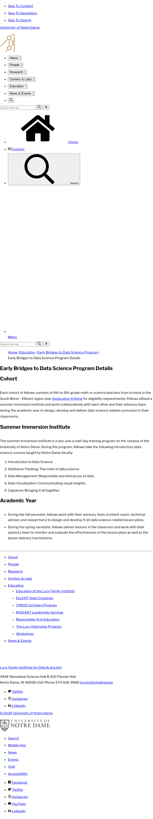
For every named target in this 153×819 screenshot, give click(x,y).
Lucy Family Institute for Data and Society (76, 43)
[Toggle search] (11, 100)
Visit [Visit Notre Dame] (11, 767)
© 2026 (6, 713)
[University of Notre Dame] (25, 730)
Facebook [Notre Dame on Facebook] (17, 783)
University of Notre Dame (20, 28)
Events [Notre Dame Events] (13, 760)
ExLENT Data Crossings (34, 598)
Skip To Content (20, 6)
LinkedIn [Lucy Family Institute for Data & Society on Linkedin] (17, 706)
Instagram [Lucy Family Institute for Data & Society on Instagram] (18, 699)
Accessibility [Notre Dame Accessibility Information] (18, 774)
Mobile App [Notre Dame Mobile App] (17, 745)
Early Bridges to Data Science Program (67, 352)
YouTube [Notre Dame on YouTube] (17, 804)
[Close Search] (46, 107)
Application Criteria (67, 399)
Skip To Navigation (22, 13)
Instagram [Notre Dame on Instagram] (18, 797)
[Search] (39, 107)
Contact (16, 149)
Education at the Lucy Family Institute (45, 591)
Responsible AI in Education (38, 619)
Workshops (25, 634)
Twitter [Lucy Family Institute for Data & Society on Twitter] (15, 692)
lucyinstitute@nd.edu (96, 682)
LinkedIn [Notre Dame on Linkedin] (17, 811)
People (15, 65)
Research (16, 72)
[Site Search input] (17, 108)
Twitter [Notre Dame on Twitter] (15, 790)
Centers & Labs (20, 79)
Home (43, 142)
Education (17, 86)
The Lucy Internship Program (39, 627)
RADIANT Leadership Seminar (40, 612)
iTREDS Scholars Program (36, 605)
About (14, 58)
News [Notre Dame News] (12, 752)
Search (44, 169)
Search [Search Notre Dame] (13, 738)
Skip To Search (19, 20)
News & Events (20, 93)
